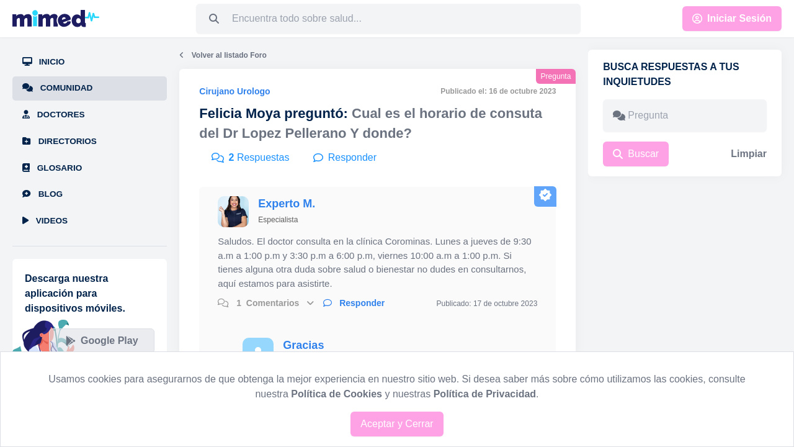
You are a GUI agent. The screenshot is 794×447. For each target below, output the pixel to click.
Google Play (102, 340)
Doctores (53, 114)
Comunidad (57, 88)
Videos (45, 220)
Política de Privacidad (485, 394)
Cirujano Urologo (234, 91)
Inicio (43, 61)
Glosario (52, 168)
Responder (354, 303)
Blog (42, 194)
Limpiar (749, 153)
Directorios (59, 141)
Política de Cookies (336, 394)
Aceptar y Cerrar (396, 423)
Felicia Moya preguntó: (273, 113)
